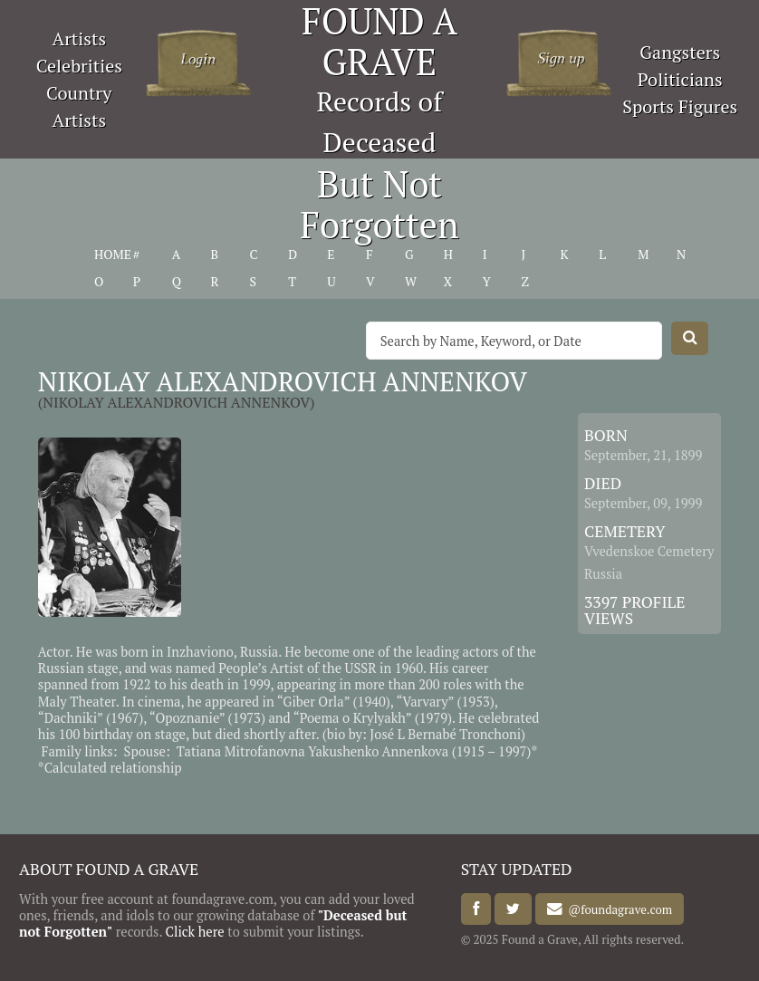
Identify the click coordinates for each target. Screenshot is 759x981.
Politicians (680, 79)
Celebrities (79, 65)
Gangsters (679, 52)
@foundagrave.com (617, 909)
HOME (112, 254)
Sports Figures (679, 106)
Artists (80, 38)
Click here (195, 931)
